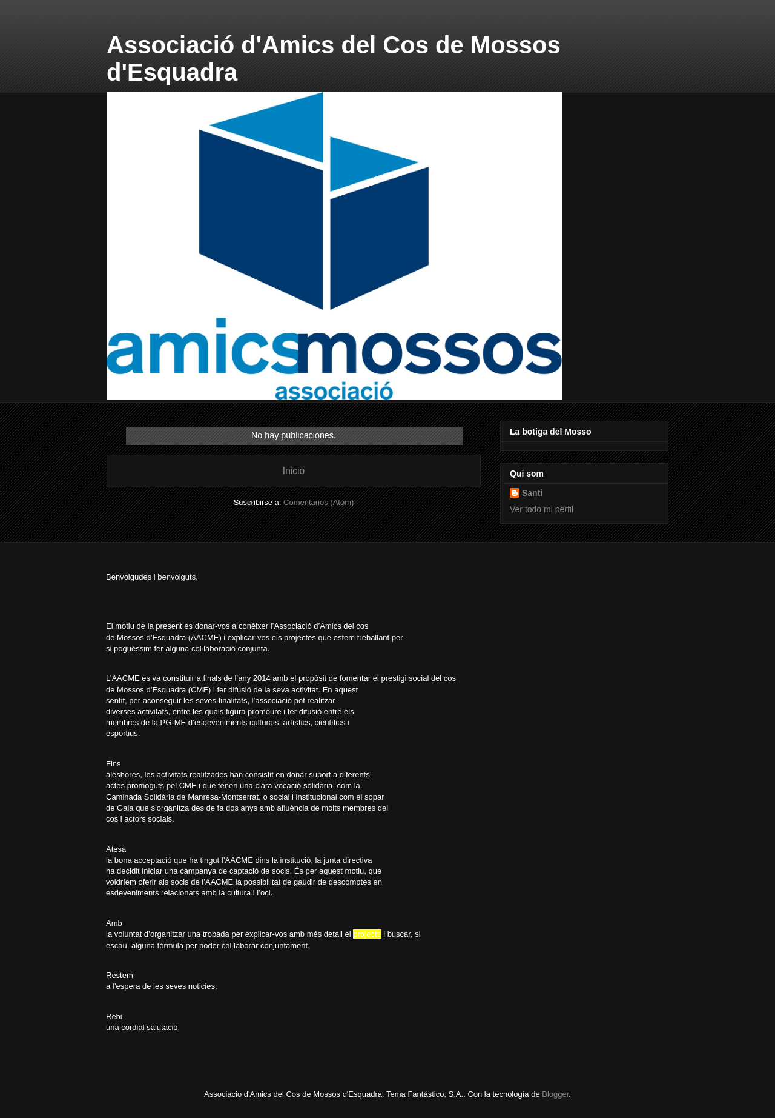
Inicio (294, 471)
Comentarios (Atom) (318, 502)
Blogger (555, 1094)
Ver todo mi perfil (541, 509)
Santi (532, 493)
